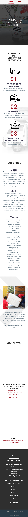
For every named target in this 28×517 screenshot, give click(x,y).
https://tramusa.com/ (14, 458)
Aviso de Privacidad (14, 460)
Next (22, 297)
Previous (5, 297)
